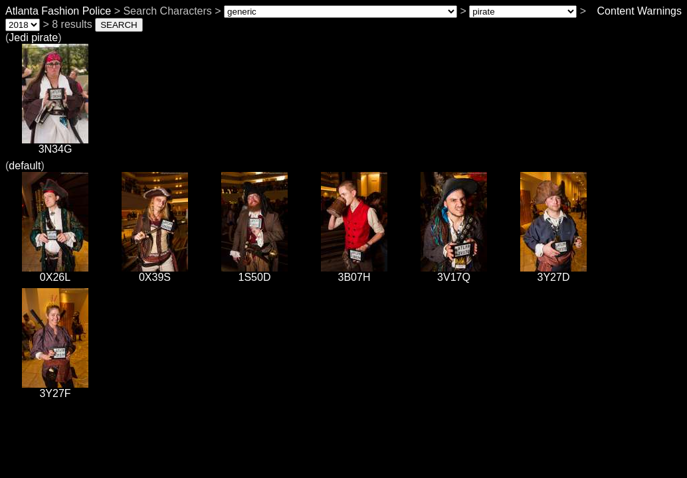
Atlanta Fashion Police (58, 11)
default (25, 165)
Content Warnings (639, 11)
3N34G (55, 144)
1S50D (254, 272)
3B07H (354, 272)
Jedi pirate (33, 37)
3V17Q (454, 272)
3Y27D (553, 272)
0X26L (55, 272)
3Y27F (55, 388)
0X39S (155, 272)
